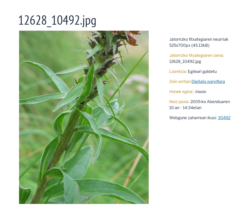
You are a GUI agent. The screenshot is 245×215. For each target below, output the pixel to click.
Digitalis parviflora (208, 81)
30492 (224, 117)
